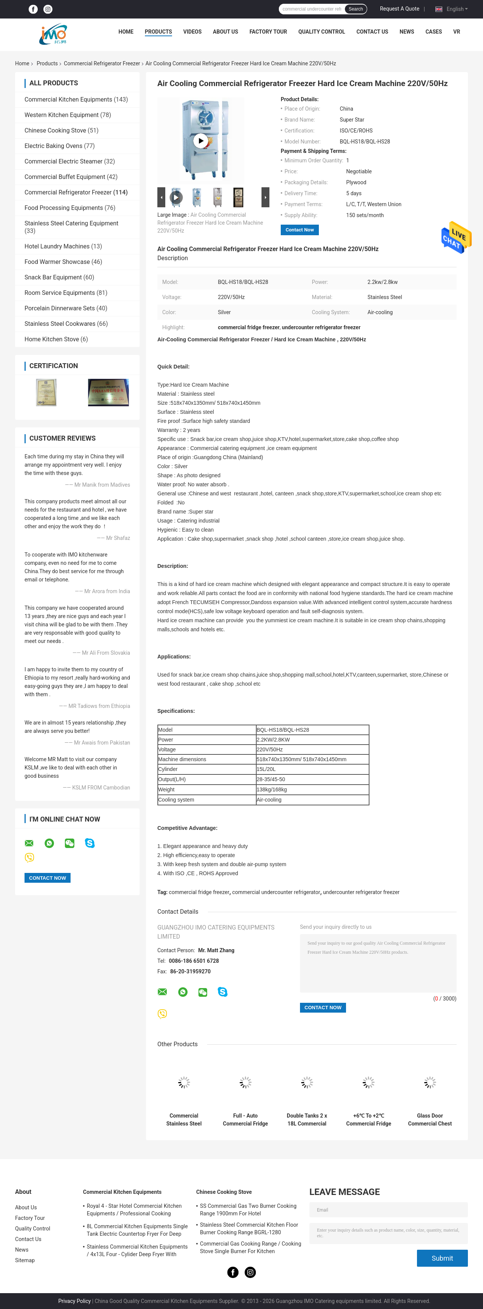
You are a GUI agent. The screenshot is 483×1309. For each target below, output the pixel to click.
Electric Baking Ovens (53, 146)
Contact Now (300, 230)
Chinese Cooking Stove (55, 130)
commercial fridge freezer (199, 892)
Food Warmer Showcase (57, 261)
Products (158, 32)
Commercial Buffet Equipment (65, 176)
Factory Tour (268, 32)
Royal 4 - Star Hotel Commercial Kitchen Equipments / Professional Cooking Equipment (134, 1211)
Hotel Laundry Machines (57, 246)
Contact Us (372, 32)
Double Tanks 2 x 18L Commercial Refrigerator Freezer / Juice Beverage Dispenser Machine (307, 1120)
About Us (225, 32)
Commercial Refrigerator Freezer (102, 63)
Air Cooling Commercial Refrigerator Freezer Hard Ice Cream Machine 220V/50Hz (210, 223)
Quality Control (321, 32)
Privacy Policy (74, 1301)
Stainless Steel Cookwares (60, 323)
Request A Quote (399, 9)
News (407, 32)
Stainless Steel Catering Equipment (71, 223)
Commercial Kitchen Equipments (68, 99)
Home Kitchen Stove (52, 339)
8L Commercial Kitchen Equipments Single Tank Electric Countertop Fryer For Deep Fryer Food (137, 1231)
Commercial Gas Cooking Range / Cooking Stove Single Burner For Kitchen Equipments (250, 1249)
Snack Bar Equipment (53, 277)
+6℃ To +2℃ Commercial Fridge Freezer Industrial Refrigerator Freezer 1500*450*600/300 (369, 1120)
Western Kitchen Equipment (62, 115)
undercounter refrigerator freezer (361, 892)
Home (126, 32)
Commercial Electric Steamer (64, 161)
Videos (192, 32)
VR (456, 32)
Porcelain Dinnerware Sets (60, 308)
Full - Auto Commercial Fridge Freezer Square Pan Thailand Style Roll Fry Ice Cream (245, 1120)
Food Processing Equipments (64, 207)
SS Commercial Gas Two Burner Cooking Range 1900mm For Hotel (248, 1209)
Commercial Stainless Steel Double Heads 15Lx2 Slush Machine (184, 1120)
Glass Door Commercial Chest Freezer (430, 1120)
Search (356, 9)
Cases (434, 32)
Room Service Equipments (60, 292)
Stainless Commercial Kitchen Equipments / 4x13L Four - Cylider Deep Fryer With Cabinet (137, 1252)
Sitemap (25, 1260)
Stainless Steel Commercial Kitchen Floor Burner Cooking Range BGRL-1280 (249, 1228)
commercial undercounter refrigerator (276, 892)
